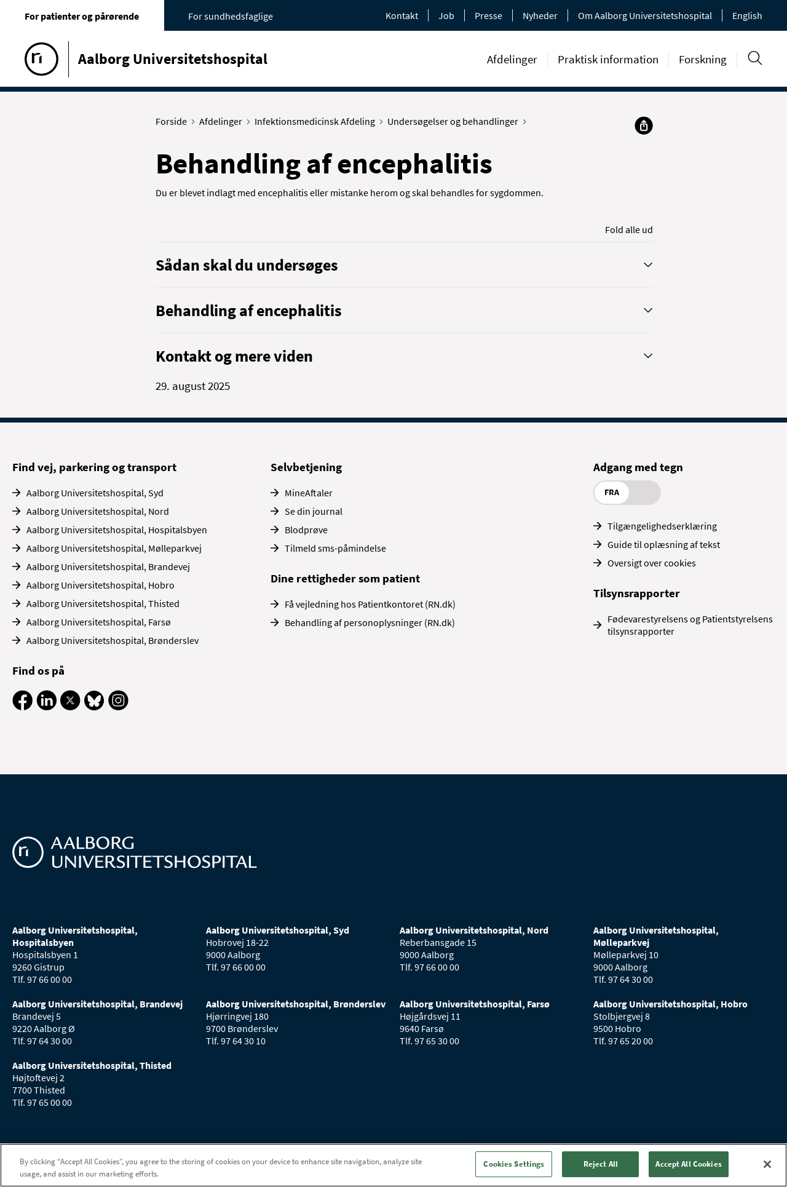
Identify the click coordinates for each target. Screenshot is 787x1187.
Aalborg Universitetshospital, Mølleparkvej (114, 548)
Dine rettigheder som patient (345, 578)
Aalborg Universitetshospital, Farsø (98, 622)
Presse (488, 15)
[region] (393, 1165)
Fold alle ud (629, 229)
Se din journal (313, 511)
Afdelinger (512, 59)
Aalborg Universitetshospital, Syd (95, 492)
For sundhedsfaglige (230, 16)
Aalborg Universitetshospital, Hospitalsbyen (116, 529)
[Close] (767, 1164)
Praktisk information (608, 59)
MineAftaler (309, 492)
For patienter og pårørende (82, 16)
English (747, 15)
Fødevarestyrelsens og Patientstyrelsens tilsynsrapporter (690, 625)
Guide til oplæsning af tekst (663, 544)
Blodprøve (306, 529)
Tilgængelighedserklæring (662, 526)
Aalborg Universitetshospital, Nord (97, 511)
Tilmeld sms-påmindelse (335, 548)
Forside (174, 121)
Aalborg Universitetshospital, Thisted (103, 603)
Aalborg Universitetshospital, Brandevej (108, 566)
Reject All (600, 1164)
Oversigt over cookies (651, 563)
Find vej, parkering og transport (94, 466)
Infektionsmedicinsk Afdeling (318, 121)
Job (446, 15)
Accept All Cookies (688, 1164)
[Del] (644, 125)
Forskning (703, 59)
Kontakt (402, 15)
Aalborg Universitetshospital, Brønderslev (112, 640)
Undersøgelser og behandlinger (455, 121)
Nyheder (540, 15)
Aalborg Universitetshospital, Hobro (100, 585)
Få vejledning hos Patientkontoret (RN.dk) (370, 604)
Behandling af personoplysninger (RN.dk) (370, 622)
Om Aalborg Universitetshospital (645, 15)
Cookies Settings (513, 1164)
